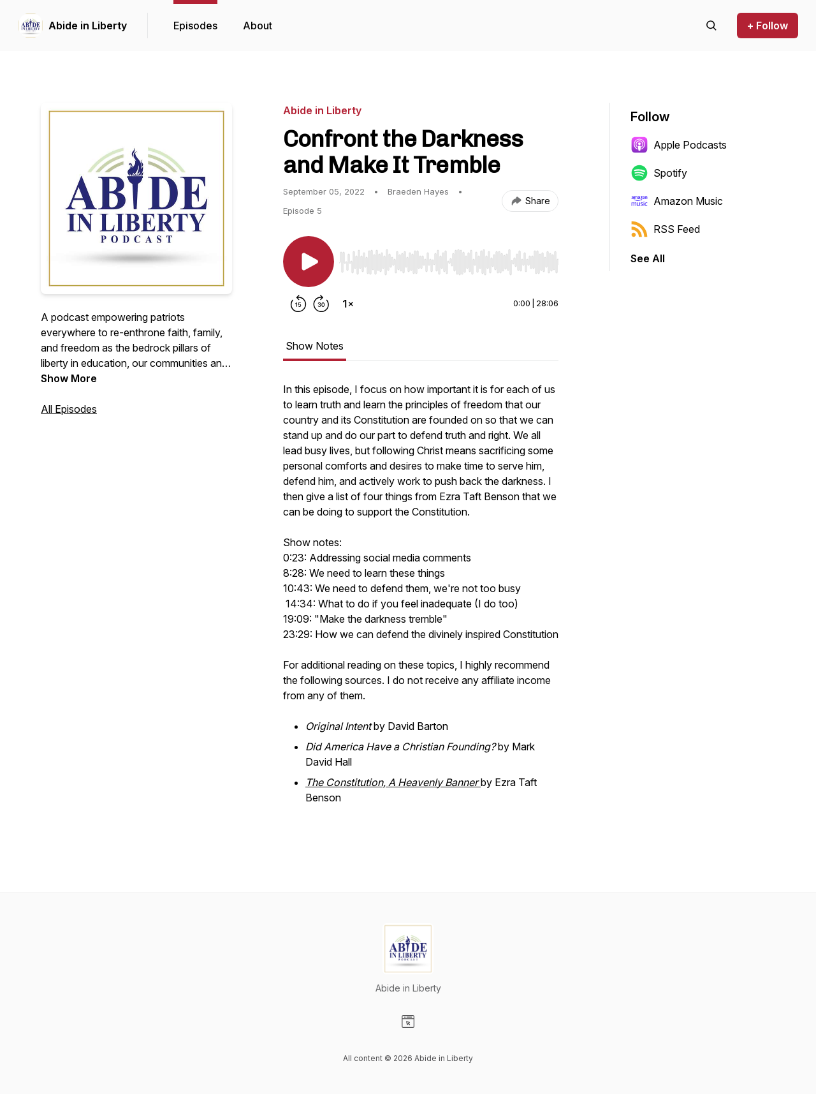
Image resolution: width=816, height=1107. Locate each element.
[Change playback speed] (348, 304)
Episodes (195, 25)
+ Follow (767, 25)
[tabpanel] (420, 601)
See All (647, 258)
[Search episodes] (711, 25)
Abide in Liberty (87, 25)
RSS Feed (665, 229)
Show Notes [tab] (315, 345)
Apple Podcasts (678, 145)
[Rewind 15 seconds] (298, 304)
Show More (69, 378)
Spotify (658, 173)
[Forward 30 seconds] (321, 304)
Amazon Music (676, 201)
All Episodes (69, 409)
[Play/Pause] (308, 261)
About (257, 25)
